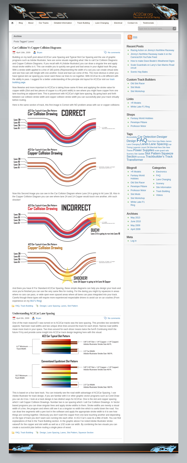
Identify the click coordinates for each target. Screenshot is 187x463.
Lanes (63, 306)
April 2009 (135, 229)
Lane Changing (102, 23)
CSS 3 (53, 450)
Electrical (118, 23)
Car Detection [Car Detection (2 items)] (147, 136)
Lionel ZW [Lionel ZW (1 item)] (145, 147)
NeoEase (26, 450)
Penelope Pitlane (139, 122)
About (30, 23)
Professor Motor (138, 126)
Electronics (161, 171)
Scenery (160, 183)
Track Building (83, 23)
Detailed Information (63, 23)
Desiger (43, 306)
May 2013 (135, 217)
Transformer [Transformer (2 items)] (135, 160)
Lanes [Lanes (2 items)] (144, 144)
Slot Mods (135, 87)
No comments (114, 52)
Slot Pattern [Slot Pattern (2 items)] (153, 153)
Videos (159, 195)
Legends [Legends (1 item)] (136, 147)
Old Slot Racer (138, 83)
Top (174, 446)
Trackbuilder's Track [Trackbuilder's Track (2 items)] (159, 156)
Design (43, 432)
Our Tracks (44, 23)
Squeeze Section (85, 432)
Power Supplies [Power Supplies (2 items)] (143, 150)
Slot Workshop (138, 91)
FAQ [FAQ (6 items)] (142, 140)
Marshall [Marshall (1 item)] (153, 147)
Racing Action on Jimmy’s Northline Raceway (152, 50)
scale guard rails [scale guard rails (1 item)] (162, 150)
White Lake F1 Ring (140, 106)
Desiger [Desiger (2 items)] (162, 136)
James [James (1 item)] (168, 141)
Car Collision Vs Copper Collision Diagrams (36, 47)
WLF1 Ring (35, 301)
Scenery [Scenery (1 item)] (130, 154)
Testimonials (148, 23)
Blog (21, 23)
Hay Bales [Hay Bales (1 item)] (160, 141)
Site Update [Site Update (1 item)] (139, 154)
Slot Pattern (73, 306)
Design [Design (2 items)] (131, 141)
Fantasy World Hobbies (142, 118)
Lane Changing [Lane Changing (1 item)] (133, 144)
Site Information (163, 187)
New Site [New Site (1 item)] (162, 147)
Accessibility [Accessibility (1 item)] (132, 137)
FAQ (18, 306)
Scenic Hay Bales (139, 72)
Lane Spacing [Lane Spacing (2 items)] (158, 144)
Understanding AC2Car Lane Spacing (33, 313)
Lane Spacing (54, 306)
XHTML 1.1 (41, 450)
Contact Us (132, 23)
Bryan (39, 52)
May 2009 (135, 225)
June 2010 (136, 221)
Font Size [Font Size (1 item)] (152, 141)
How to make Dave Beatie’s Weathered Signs (153, 61)
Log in (134, 241)
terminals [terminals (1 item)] (141, 157)
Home (13, 23)
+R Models (136, 103)
